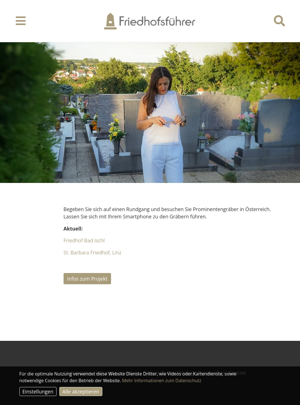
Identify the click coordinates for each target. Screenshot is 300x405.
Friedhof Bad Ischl (84, 240)
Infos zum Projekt (87, 278)
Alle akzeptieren (80, 391)
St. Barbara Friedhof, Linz (92, 252)
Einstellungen (37, 391)
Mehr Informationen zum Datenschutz (161, 380)
